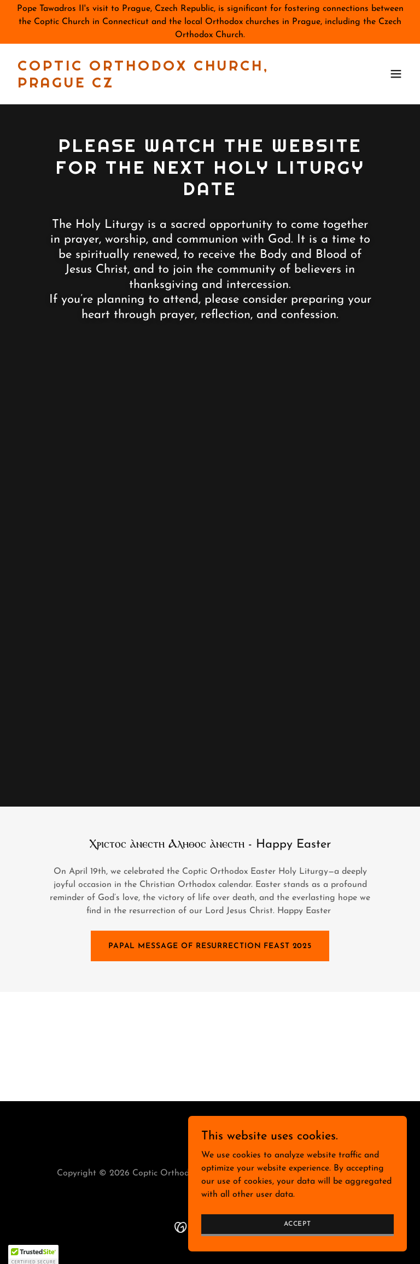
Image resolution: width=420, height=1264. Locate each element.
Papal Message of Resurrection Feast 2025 (210, 946)
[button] (396, 74)
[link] (151, 85)
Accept (297, 1223)
